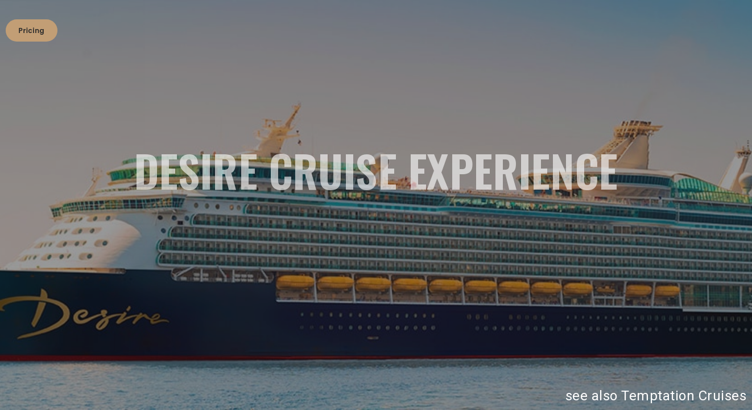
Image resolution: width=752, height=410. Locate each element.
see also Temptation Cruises (656, 396)
